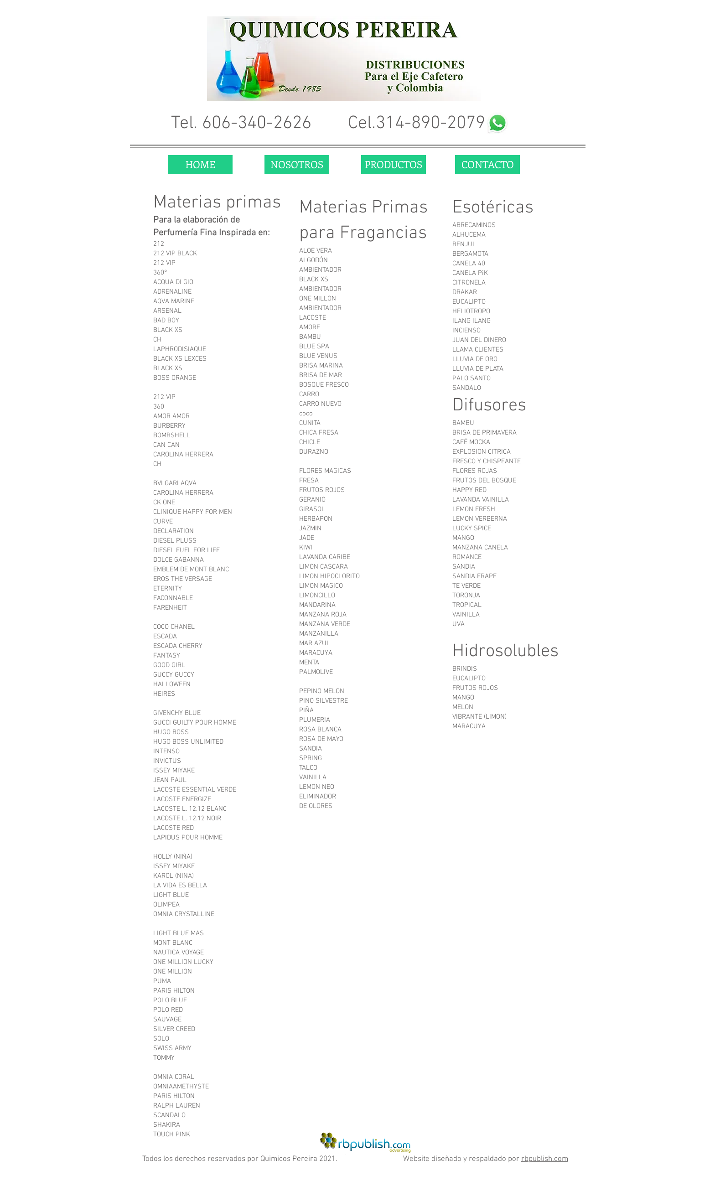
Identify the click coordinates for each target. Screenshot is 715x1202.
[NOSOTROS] (296, 164)
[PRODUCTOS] (393, 164)
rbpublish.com (544, 1159)
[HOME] (200, 164)
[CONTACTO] (487, 164)
